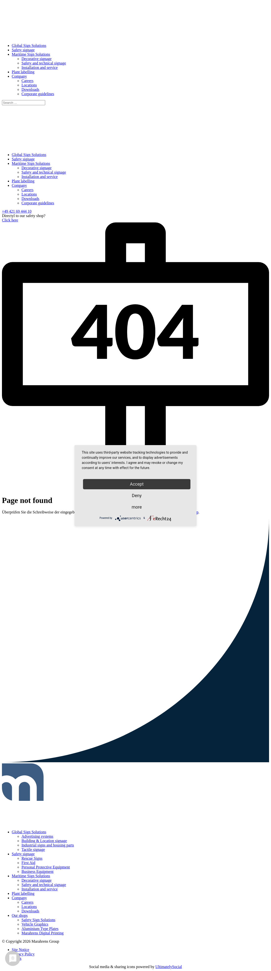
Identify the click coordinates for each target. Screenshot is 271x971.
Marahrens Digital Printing (42, 933)
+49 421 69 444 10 (16, 211)
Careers (27, 81)
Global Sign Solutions (29, 45)
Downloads (30, 89)
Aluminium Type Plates (39, 929)
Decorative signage (36, 59)
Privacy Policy (23, 954)
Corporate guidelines (37, 94)
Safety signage (23, 50)
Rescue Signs (31, 858)
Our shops (20, 915)
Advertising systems (37, 836)
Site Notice (20, 950)
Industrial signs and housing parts (47, 845)
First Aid (28, 863)
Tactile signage (33, 849)
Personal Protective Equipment (45, 867)
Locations (29, 85)
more (137, 507)
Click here (10, 220)
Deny (137, 495)
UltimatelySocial (169, 967)
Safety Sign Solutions (38, 920)
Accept (137, 484)
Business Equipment (37, 871)
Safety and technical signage (43, 63)
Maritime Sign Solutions (31, 54)
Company (19, 76)
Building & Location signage (44, 841)
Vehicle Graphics (34, 924)
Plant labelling (23, 72)
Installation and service (39, 67)
